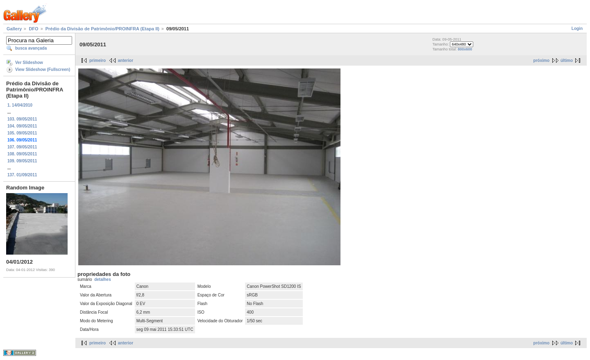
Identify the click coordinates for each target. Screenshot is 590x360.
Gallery (14, 28)
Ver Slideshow (29, 62)
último (566, 60)
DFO (33, 28)
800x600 (465, 49)
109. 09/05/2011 (22, 161)
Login (577, 28)
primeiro (97, 60)
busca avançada (31, 48)
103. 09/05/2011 (22, 119)
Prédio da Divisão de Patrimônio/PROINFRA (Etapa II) (102, 28)
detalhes (102, 279)
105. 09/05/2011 (22, 133)
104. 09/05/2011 (22, 126)
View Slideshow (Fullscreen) (42, 69)
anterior (125, 60)
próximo (541, 60)
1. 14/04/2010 (19, 105)
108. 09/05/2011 (22, 154)
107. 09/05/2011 (22, 147)
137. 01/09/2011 (22, 175)
